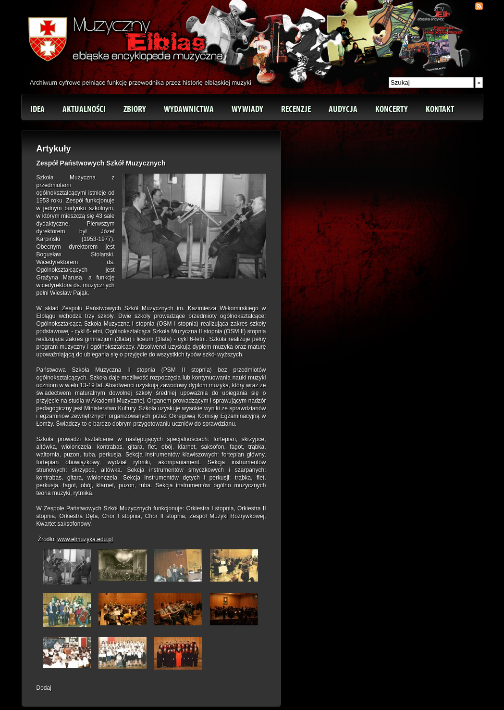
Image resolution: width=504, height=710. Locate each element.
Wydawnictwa (189, 109)
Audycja (343, 109)
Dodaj (44, 688)
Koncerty (391, 109)
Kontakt (440, 109)
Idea (37, 109)
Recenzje (296, 109)
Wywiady (247, 109)
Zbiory (134, 109)
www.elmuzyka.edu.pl (85, 539)
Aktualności (84, 109)
